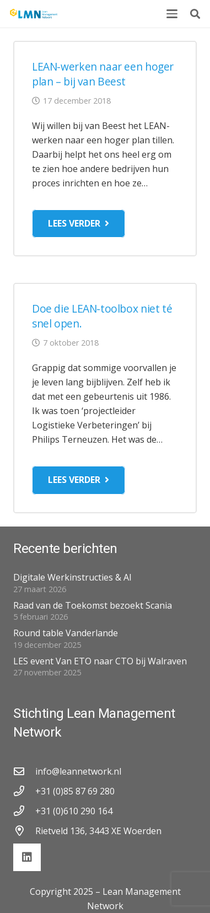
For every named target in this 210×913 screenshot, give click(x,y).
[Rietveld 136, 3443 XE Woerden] (24, 830)
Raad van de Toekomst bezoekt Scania (92, 605)
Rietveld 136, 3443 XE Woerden (98, 831)
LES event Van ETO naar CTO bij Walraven (100, 661)
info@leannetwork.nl (78, 771)
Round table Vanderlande (65, 633)
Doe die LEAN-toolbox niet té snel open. (102, 316)
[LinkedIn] (27, 857)
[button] (172, 13)
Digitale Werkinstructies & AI (72, 577)
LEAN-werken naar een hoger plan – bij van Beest (103, 74)
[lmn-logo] (34, 13)
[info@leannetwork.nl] (24, 771)
